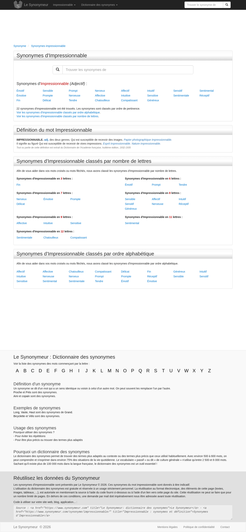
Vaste (24, 412)
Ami (15, 396)
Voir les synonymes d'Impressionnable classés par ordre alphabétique (58, 112)
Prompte (48, 95)
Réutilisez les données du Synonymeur (56, 478)
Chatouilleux (102, 100)
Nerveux (100, 90)
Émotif (20, 90)
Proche (17, 392)
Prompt (73, 90)
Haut (32, 412)
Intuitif (150, 90)
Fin (18, 100)
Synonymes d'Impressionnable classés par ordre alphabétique (85, 254)
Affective (100, 95)
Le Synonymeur (36, 5)
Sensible (48, 90)
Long (16, 412)
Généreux (153, 100)
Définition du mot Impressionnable (54, 130)
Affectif (125, 90)
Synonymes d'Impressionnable (52, 55)
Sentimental (206, 90)
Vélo (31, 416)
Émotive (21, 95)
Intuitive (125, 95)
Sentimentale (181, 95)
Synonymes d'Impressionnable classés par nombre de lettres (84, 161)
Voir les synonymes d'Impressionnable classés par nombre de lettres (57, 116)
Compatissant (129, 100)
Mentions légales (167, 527)
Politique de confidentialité (199, 527)
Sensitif (177, 90)
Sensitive (152, 95)
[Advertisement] (123, 26)
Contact (225, 527)
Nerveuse (74, 95)
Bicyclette (19, 416)
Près (28, 392)
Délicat (47, 100)
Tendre (73, 100)
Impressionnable (64, 4)
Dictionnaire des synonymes (99, 4)
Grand (68, 412)
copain (26, 396)
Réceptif (204, 95)
